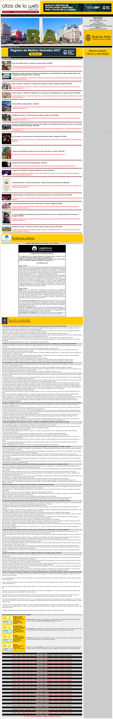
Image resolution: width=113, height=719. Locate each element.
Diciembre (69, 659)
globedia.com (109, 132)
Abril (28, 655)
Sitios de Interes (29, 15)
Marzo (24, 655)
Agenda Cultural (62, 15)
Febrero (19, 655)
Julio (39, 659)
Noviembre (62, 659)
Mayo (31, 655)
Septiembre (50, 659)
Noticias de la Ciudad (11, 15)
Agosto (43, 659)
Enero (14, 655)
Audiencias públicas (39, 15)
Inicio (2, 15)
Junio (35, 659)
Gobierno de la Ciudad (51, 15)
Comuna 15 (20, 15)
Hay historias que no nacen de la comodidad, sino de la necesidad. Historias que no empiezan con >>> (39, 154)
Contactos (70, 15)
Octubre (56, 659)
